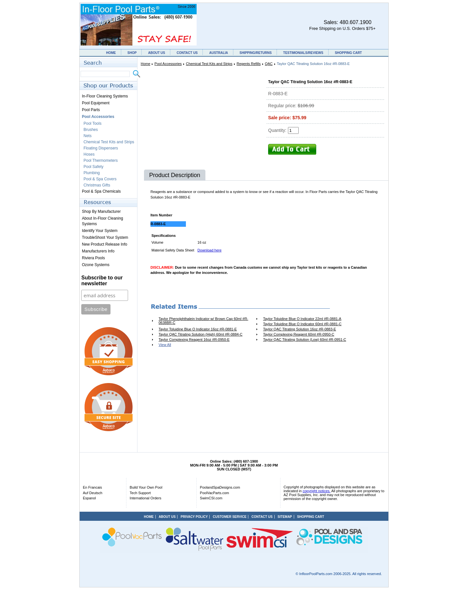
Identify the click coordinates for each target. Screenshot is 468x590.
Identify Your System (99, 230)
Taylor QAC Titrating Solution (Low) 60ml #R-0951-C (304, 339)
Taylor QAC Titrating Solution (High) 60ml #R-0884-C (200, 334)
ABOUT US (156, 53)
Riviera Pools (93, 258)
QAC (269, 64)
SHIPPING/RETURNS (256, 53)
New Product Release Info (104, 244)
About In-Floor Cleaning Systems (102, 221)
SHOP (131, 53)
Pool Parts (91, 110)
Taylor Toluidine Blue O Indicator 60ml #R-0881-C (302, 324)
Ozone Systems (96, 265)
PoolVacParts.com (214, 493)
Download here (210, 250)
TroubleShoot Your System (105, 237)
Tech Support (140, 493)
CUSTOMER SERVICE (230, 517)
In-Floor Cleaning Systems (105, 96)
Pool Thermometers (101, 160)
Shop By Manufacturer (101, 211)
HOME (111, 53)
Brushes (91, 129)
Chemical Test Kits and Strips (209, 64)
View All (165, 345)
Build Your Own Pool (146, 487)
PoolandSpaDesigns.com (220, 487)
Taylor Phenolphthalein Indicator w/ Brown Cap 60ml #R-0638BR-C (203, 321)
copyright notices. (317, 491)
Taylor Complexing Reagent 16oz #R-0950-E (194, 339)
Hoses (89, 154)
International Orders (145, 498)
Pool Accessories (168, 64)
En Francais (92, 487)
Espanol (89, 498)
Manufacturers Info (98, 251)
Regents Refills (249, 64)
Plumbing (92, 173)
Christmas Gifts (97, 185)
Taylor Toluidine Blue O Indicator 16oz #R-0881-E (198, 329)
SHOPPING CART (348, 53)
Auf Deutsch (92, 493)
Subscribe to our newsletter (102, 280)
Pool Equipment (96, 103)
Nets (88, 136)
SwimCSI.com (211, 498)
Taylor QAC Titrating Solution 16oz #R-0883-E (299, 329)
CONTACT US (187, 53)
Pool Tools (92, 123)
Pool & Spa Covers (100, 179)
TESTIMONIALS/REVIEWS (303, 53)
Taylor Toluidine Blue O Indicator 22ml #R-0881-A (302, 319)
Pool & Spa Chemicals (101, 191)
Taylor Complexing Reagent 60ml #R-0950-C (298, 334)
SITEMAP (285, 517)
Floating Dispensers (101, 148)
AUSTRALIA (218, 53)
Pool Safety (93, 166)
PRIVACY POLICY (194, 517)
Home (145, 64)
